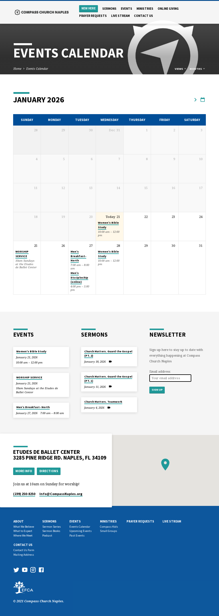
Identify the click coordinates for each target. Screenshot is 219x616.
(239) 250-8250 (24, 494)
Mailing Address (23, 555)
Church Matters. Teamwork (103, 402)
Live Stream (120, 16)
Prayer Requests (93, 16)
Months (198, 69)
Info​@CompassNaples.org (61, 494)
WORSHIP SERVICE (22, 254)
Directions (48, 471)
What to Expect (22, 531)
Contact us (143, 16)
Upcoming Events (80, 531)
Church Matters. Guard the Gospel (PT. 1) (108, 378)
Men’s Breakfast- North (78, 256)
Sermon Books (51, 531)
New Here (88, 8)
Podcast (47, 535)
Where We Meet (23, 535)
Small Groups (108, 531)
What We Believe (23, 526)
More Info (23, 471)
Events (126, 9)
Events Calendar (37, 69)
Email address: (160, 371)
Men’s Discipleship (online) (79, 277)
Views (181, 69)
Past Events (77, 535)
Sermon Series (51, 526)
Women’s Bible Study (31, 351)
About (18, 521)
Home (17, 69)
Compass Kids (109, 526)
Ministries (144, 9)
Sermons (109, 9)
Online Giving (168, 9)
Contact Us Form (23, 550)
